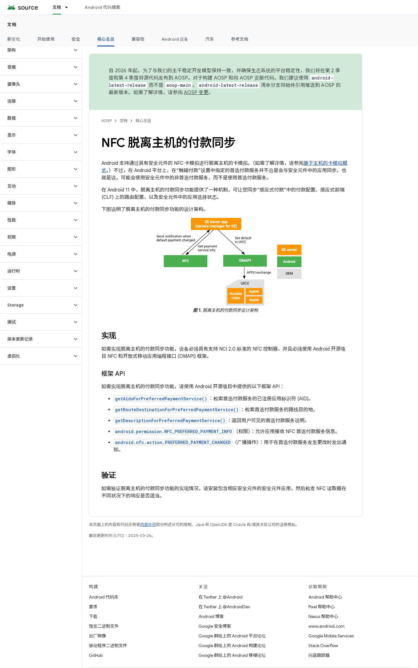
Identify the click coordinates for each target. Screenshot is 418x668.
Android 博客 (211, 616)
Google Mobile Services (331, 636)
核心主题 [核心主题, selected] (105, 39)
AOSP (106, 120)
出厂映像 (97, 636)
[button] (36, 50)
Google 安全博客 (215, 626)
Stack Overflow (323, 645)
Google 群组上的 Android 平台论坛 (232, 636)
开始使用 (46, 39)
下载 (93, 616)
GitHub (96, 655)
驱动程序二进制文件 (108, 645)
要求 (93, 606)
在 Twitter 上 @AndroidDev (224, 606)
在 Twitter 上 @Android (221, 597)
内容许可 (148, 524)
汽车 (210, 39)
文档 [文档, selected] (57, 7)
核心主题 (143, 120)
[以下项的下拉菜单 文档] (69, 7)
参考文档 (239, 39)
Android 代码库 (103, 597)
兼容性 (137, 39)
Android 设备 (175, 39)
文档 (12, 24)
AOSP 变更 (196, 93)
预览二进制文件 (104, 626)
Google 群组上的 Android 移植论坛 (232, 655)
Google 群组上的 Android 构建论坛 (232, 645)
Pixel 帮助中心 (321, 606)
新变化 (13, 39)
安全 (76, 39)
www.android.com (326, 626)
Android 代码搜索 (102, 7)
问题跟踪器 (319, 655)
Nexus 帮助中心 (323, 616)
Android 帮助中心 (325, 597)
